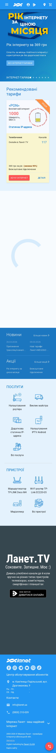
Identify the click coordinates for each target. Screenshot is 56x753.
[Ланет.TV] (34, 4)
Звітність (10, 740)
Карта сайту (11, 748)
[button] (28, 725)
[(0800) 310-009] (49, 746)
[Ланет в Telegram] (21, 667)
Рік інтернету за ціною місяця (14, 370)
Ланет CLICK (29, 744)
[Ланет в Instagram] (14, 667)
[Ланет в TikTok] (39, 667)
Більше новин (42, 335)
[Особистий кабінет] (28, 4)
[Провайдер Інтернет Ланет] (22, 660)
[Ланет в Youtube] (26, 667)
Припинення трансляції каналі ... (16, 348)
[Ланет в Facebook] (8, 667)
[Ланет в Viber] (33, 667)
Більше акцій (42, 362)
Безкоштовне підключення (36, 370)
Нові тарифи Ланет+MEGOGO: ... (39, 348)
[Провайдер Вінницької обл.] (18, 4)
